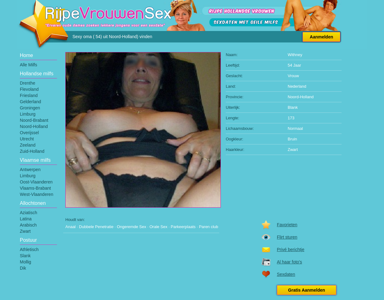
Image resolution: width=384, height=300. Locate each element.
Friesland (29, 95)
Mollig (25, 261)
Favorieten (287, 224)
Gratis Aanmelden (306, 290)
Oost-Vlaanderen (36, 181)
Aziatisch (28, 212)
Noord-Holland (34, 126)
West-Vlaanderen (36, 194)
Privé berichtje (290, 249)
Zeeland (28, 145)
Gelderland (30, 101)
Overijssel (29, 132)
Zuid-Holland (32, 151)
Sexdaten (286, 274)
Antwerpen (30, 169)
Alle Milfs (28, 64)
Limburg (28, 114)
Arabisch (28, 225)
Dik (23, 268)
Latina (26, 218)
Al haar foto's (289, 261)
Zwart (25, 231)
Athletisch (29, 249)
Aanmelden (321, 36)
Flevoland (29, 89)
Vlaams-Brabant (35, 188)
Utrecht (27, 138)
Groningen (30, 107)
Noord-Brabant (34, 120)
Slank (25, 255)
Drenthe (27, 83)
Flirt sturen (287, 237)
